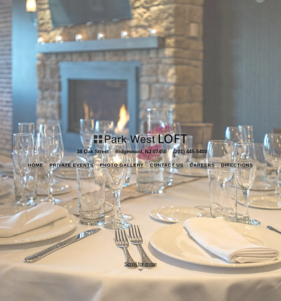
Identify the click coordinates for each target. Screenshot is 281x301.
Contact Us (166, 165)
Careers (202, 165)
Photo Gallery (122, 165)
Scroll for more (140, 264)
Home (35, 165)
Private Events (72, 165)
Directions (237, 165)
